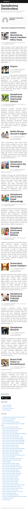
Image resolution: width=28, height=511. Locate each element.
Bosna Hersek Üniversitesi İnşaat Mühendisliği (13, 443)
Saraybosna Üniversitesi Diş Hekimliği (18, 164)
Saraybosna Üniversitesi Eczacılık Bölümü (16, 231)
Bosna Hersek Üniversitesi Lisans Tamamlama (13, 441)
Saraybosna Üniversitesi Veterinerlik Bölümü (16, 97)
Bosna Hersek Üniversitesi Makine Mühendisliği (13, 440)
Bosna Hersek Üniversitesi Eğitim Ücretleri (12, 450)
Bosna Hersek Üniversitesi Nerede (10, 430)
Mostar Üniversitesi (6, 406)
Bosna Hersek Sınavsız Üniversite (10, 483)
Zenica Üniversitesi (6, 405)
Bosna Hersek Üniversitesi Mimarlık (10, 435)
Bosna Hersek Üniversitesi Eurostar (10, 446)
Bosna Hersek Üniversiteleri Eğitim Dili (11, 471)
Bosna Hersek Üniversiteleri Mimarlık (11, 465)
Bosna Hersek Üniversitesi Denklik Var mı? (12, 451)
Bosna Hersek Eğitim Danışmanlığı (10, 494)
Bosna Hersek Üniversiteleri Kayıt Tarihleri (12, 466)
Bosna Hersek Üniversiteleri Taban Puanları (12, 488)
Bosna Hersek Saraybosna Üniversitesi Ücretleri (13, 484)
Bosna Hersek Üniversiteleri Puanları (11, 463)
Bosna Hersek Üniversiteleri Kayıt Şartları (12, 468)
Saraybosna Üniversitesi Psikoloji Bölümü (16, 297)
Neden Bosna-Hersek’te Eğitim (18, 132)
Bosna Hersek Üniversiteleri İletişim (10, 470)
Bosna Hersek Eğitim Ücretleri (9, 493)
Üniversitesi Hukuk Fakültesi (18, 264)
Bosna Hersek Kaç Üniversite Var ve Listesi (12, 491)
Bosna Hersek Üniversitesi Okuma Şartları (12, 428)
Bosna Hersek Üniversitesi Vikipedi (10, 453)
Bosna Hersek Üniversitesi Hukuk (10, 445)
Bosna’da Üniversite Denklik (8, 418)
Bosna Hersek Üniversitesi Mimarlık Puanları (12, 437)
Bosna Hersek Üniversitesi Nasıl (9, 432)
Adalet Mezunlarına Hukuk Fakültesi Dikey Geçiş (18, 36)
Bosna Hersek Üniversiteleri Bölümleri (11, 475)
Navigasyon (7, 1)
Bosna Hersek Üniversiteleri (8, 456)
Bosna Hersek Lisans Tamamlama (10, 489)
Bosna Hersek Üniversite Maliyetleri (10, 480)
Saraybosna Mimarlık (16, 328)
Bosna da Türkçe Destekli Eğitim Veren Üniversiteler (14, 496)
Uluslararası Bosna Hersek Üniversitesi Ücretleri (13, 417)
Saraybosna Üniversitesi (9, 7)
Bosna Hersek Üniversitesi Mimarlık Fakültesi (12, 438)
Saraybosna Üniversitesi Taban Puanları (11, 486)
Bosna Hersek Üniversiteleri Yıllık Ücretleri (12, 458)
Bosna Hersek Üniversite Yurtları (10, 476)
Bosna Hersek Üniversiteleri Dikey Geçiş (11, 473)
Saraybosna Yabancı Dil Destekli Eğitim (11, 460)
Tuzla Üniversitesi (6, 410)
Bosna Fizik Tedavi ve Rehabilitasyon (17, 361)
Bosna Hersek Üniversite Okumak (10, 478)
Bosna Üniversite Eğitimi (8, 420)
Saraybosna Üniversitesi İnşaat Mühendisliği (16, 198)
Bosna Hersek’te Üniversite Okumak (10, 422)
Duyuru (14, 66)
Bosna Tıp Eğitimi (6, 461)
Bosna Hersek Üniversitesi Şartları (10, 427)
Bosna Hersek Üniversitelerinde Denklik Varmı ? (13, 455)
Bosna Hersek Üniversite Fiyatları (10, 481)
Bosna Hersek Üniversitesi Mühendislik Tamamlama (14, 433)
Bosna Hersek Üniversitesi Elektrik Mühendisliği (13, 448)
